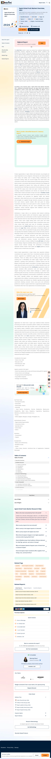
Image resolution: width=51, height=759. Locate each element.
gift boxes (41, 241)
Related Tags (4, 55)
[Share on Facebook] (25, 33)
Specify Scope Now (22, 392)
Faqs (3, 46)
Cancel (44, 751)
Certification (35, 267)
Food (22, 23)
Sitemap (18, 748)
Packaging (27, 111)
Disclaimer (4, 748)
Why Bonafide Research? (5, 51)
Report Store (42, 2)
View (42, 43)
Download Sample (25, 141)
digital (38, 246)
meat (27, 335)
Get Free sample (35, 29)
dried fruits (19, 50)
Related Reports (5, 58)
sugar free (23, 228)
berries (38, 72)
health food (27, 226)
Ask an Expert (21, 298)
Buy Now (23, 29)
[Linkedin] (30, 312)
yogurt (16, 108)
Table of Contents (5, 43)
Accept (44, 755)
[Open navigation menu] (49, 2)
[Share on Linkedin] (30, 33)
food (20, 64)
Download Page (24, 26)
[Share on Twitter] (27, 33)
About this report (5, 39)
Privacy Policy (11, 748)
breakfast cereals (45, 192)
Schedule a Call (35, 26)
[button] (46, 2)
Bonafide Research (25, 16)
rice (19, 335)
